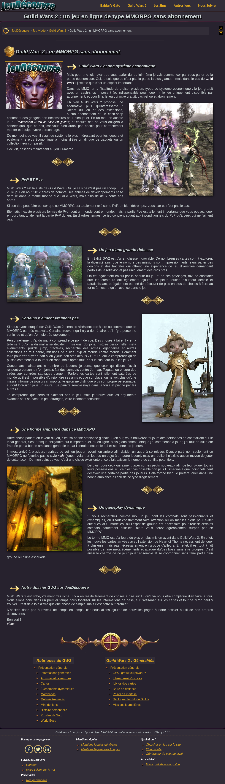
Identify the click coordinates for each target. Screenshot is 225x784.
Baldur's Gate (110, 5)
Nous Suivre (207, 5)
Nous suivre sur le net (40, 769)
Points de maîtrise (125, 694)
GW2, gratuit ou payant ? (129, 673)
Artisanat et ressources (56, 678)
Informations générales (56, 673)
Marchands (48, 694)
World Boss (48, 720)
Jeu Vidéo (39, 30)
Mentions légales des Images (100, 749)
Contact (31, 764)
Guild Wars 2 (137, 5)
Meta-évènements (53, 699)
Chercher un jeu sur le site (163, 744)
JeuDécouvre (20, 30)
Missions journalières (126, 704)
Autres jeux (182, 5)
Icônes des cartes (124, 683)
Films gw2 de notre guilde (163, 764)
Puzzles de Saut (51, 715)
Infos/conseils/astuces (127, 678)
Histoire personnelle (54, 710)
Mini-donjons (49, 704)
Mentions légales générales (99, 744)
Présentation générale (53, 667)
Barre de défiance (124, 689)
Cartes (45, 683)
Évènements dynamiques (57, 689)
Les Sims (160, 5)
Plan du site (153, 749)
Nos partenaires (36, 780)
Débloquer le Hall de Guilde (131, 699)
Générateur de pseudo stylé (164, 753)
